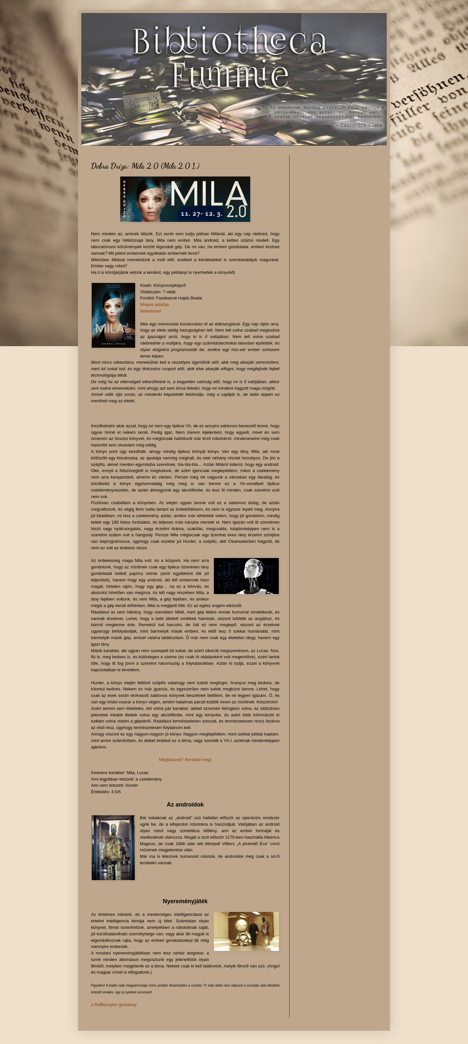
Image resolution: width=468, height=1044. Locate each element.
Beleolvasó (150, 311)
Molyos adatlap (154, 304)
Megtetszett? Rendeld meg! (185, 759)
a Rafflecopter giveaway (114, 1004)
